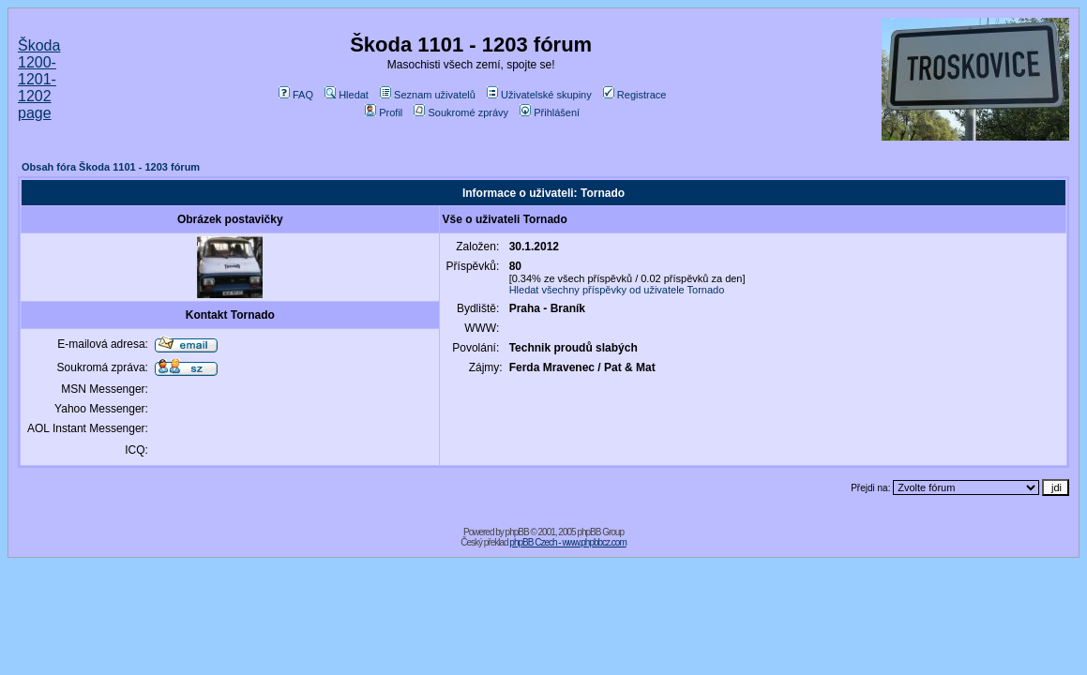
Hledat (347, 94)
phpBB (517, 532)
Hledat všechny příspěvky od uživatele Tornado (617, 289)
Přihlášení (550, 112)
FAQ (296, 94)
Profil (383, 112)
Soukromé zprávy (461, 112)
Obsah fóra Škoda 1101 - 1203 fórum (111, 166)
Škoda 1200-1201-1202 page (39, 79)
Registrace (635, 94)
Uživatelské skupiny (539, 94)
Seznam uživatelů (428, 94)
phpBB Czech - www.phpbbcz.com (567, 542)
